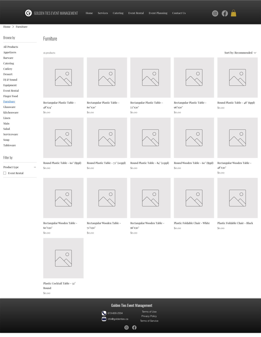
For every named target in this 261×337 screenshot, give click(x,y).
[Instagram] (215, 13)
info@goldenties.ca (118, 319)
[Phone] (104, 313)
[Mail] (104, 319)
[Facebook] (225, 13)
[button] (233, 13)
